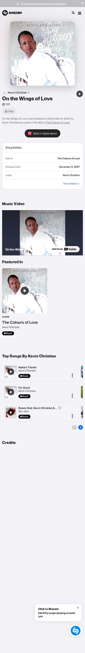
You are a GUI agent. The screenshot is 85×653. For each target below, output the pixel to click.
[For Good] (11, 392)
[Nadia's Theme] (11, 371)
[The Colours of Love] (24, 301)
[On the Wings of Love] (79, 94)
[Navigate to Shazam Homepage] (13, 13)
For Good (24, 387)
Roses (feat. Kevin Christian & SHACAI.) (42, 408)
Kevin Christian (27, 370)
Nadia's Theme (27, 367)
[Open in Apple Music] (42, 133)
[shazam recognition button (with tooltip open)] (75, 630)
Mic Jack (23, 411)
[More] (72, 375)
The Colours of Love (58, 122)
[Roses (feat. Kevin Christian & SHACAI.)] (11, 412)
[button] (82, 3)
